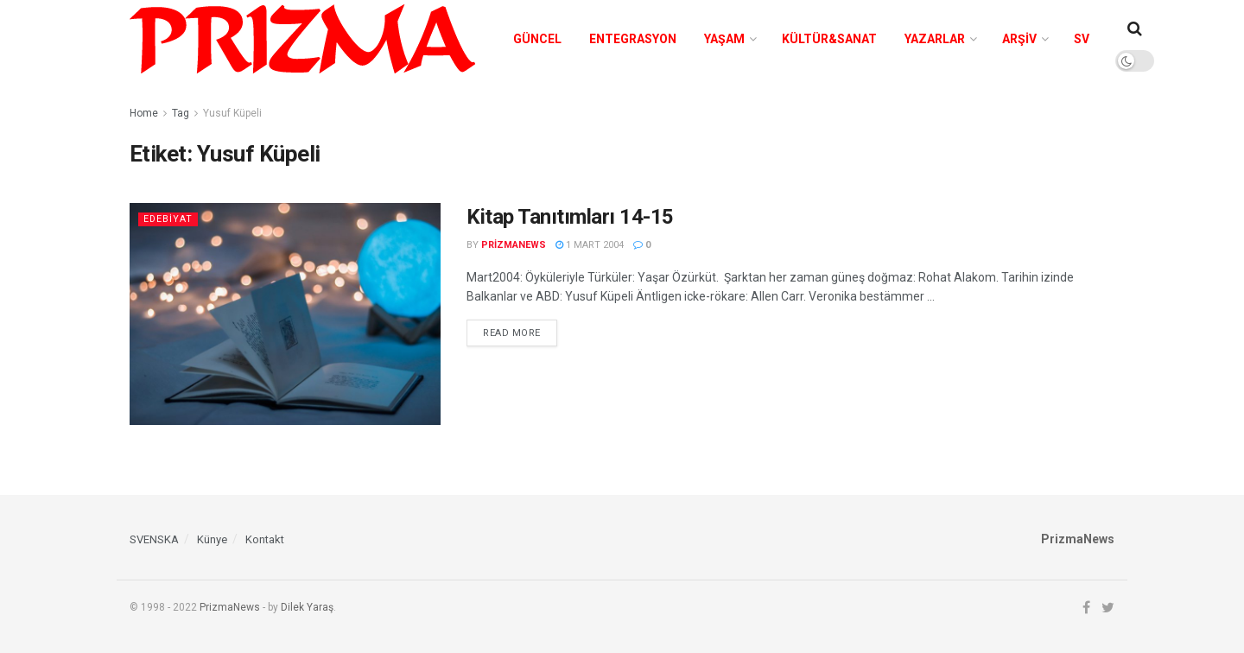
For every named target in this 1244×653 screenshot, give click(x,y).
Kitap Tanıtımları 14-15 (570, 217)
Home (144, 113)
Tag (180, 113)
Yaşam (724, 39)
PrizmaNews (230, 607)
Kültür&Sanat (829, 39)
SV (1081, 39)
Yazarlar (934, 39)
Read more (512, 333)
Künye (212, 539)
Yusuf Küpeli (232, 113)
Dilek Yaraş (307, 607)
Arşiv (1019, 39)
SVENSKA (154, 539)
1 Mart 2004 (589, 244)
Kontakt (264, 539)
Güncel (537, 39)
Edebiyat (168, 219)
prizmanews (513, 244)
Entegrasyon (632, 39)
